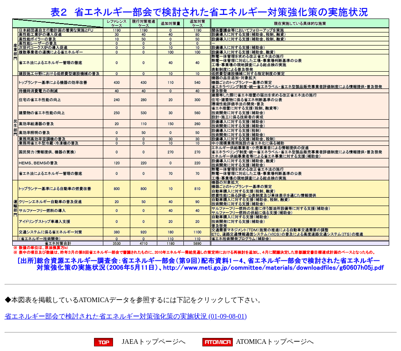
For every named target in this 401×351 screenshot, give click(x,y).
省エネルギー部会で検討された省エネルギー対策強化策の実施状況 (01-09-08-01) (126, 316)
